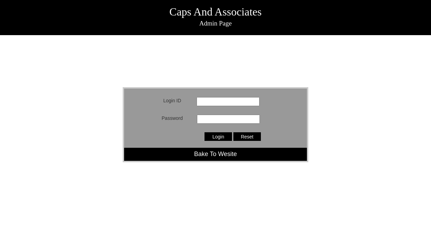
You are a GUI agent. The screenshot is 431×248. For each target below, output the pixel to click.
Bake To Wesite (215, 154)
